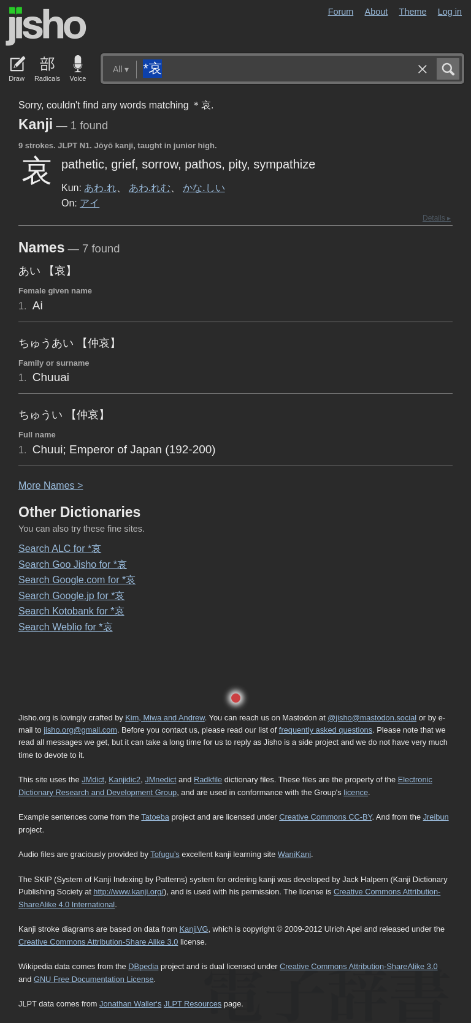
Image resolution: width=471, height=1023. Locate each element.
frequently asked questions (325, 729)
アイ (89, 203)
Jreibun (436, 816)
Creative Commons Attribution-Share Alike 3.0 (98, 941)
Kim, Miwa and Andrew (164, 717)
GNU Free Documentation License (94, 979)
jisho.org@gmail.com (80, 729)
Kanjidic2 (124, 779)
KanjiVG (193, 929)
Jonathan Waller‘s (130, 1003)
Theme (413, 12)
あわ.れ (100, 187)
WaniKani (294, 854)
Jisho (46, 26)
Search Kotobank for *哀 (71, 611)
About (376, 12)
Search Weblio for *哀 (65, 627)
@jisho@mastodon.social (371, 717)
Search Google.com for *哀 (77, 580)
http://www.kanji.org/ (128, 891)
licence (355, 792)
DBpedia (143, 966)
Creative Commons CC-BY (325, 816)
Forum (341, 12)
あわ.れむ (149, 187)
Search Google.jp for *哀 (71, 596)
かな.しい (203, 187)
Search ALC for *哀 (59, 548)
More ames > (50, 485)
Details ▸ (437, 218)
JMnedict (160, 779)
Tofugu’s (164, 854)
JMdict (93, 779)
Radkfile (208, 779)
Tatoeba (155, 816)
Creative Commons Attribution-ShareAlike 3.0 (358, 966)
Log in (450, 12)
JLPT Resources (192, 1003)
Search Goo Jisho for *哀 (72, 564)
